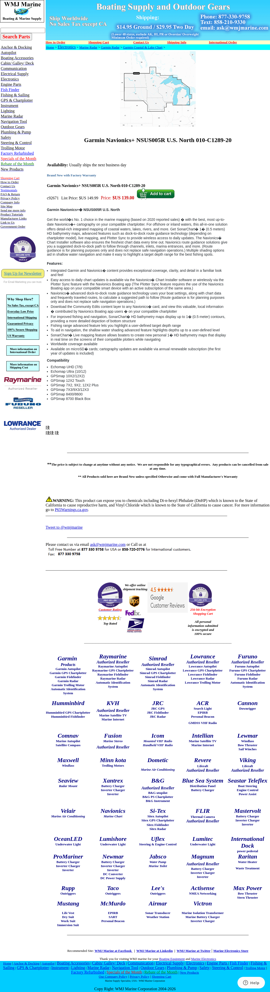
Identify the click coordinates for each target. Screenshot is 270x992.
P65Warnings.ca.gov (71, 509)
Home (50, 47)
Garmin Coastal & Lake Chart (143, 47)
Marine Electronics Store (230, 951)
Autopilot (48, 963)
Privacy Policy (139, 976)
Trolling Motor (255, 968)
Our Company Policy (113, 976)
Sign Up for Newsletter (23, 273)
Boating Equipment (172, 959)
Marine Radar (88, 47)
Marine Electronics (203, 959)
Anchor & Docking (27, 963)
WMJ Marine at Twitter (194, 951)
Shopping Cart (161, 976)
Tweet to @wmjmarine (64, 527)
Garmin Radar (110, 47)
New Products (189, 972)
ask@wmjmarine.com (107, 544)
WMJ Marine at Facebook (113, 951)
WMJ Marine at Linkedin (154, 951)
